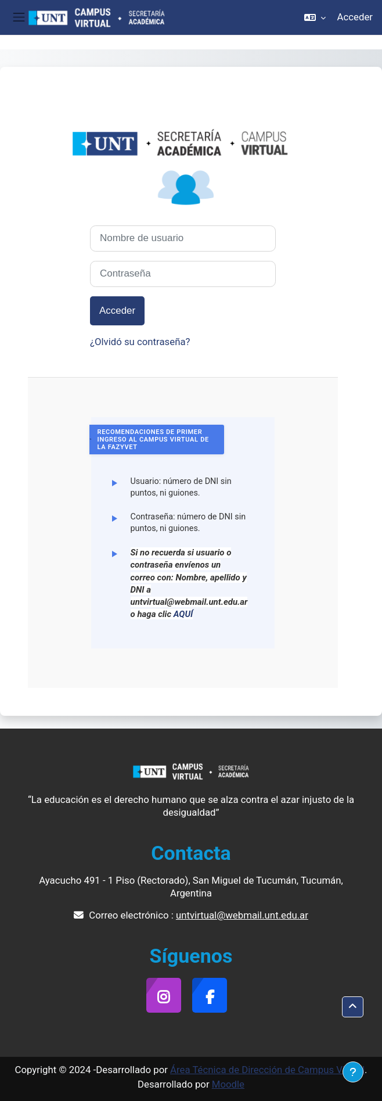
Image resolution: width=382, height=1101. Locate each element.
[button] (315, 17)
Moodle (228, 1084)
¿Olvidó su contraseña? (140, 341)
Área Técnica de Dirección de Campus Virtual (267, 1069)
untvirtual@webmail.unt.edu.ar (242, 915)
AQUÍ (183, 614)
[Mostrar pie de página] (353, 1071)
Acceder (355, 17)
